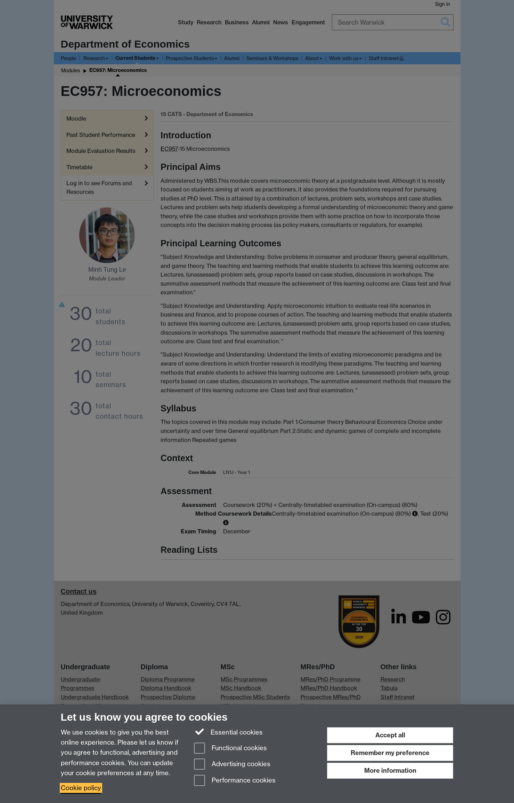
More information (390, 771)
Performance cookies (235, 781)
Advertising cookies (232, 764)
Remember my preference (390, 753)
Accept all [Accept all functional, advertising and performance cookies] (390, 735)
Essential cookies (228, 731)
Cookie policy (81, 788)
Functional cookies (230, 748)
